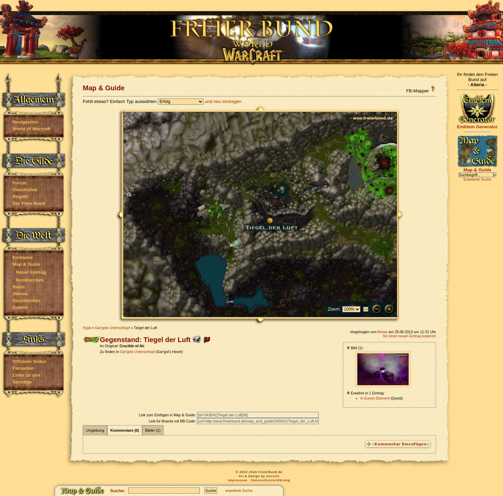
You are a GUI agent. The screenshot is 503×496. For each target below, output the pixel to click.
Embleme (23, 257)
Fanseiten (23, 368)
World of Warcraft (32, 128)
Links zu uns (26, 375)
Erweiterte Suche (477, 179)
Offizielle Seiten (30, 361)
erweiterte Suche (239, 490)
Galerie (20, 307)
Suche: (117, 490)
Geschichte (25, 189)
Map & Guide (26, 264)
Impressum (237, 480)
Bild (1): (355, 348)
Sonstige (22, 381)
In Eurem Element (374, 398)
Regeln (20, 196)
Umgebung (95, 430)
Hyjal (87, 328)
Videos (20, 293)
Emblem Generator (477, 124)
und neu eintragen (223, 101)
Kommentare (30, 280)
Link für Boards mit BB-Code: (173, 421)
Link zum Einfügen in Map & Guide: (168, 415)
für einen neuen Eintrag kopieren (409, 336)
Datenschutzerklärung (270, 480)
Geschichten (26, 300)
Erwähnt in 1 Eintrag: (366, 393)
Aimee (382, 332)
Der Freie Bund (29, 203)
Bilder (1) (153, 430)
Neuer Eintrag (31, 272)
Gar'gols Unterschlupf (112, 328)
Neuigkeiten (26, 122)
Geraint (273, 476)
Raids (19, 286)
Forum (20, 182)
